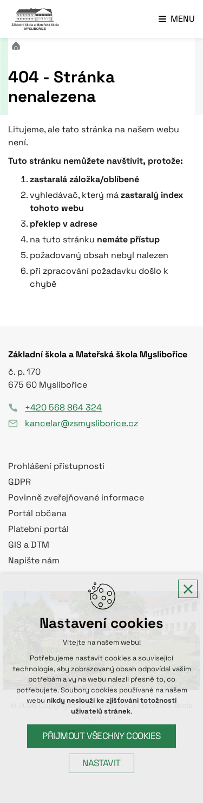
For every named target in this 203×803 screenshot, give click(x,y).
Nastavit (101, 763)
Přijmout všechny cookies (101, 736)
